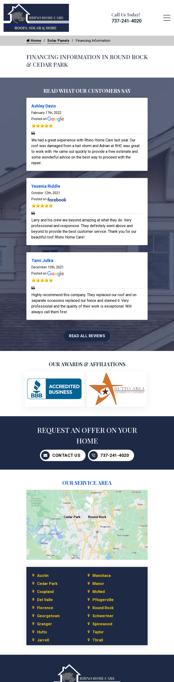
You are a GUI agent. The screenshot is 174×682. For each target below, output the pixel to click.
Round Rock (103, 608)
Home (34, 40)
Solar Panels (59, 40)
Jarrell (43, 640)
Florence (45, 608)
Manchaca (101, 576)
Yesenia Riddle (45, 186)
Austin (42, 576)
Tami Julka (42, 260)
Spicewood (102, 624)
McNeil (98, 592)
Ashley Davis (43, 106)
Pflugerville (103, 600)
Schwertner (103, 616)
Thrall (97, 640)
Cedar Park (47, 584)
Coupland (45, 592)
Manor (98, 584)
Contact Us (60, 455)
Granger (44, 624)
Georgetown (48, 616)
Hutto (42, 632)
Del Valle (45, 600)
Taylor (98, 632)
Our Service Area (87, 482)
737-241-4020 (126, 21)
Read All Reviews (87, 336)
